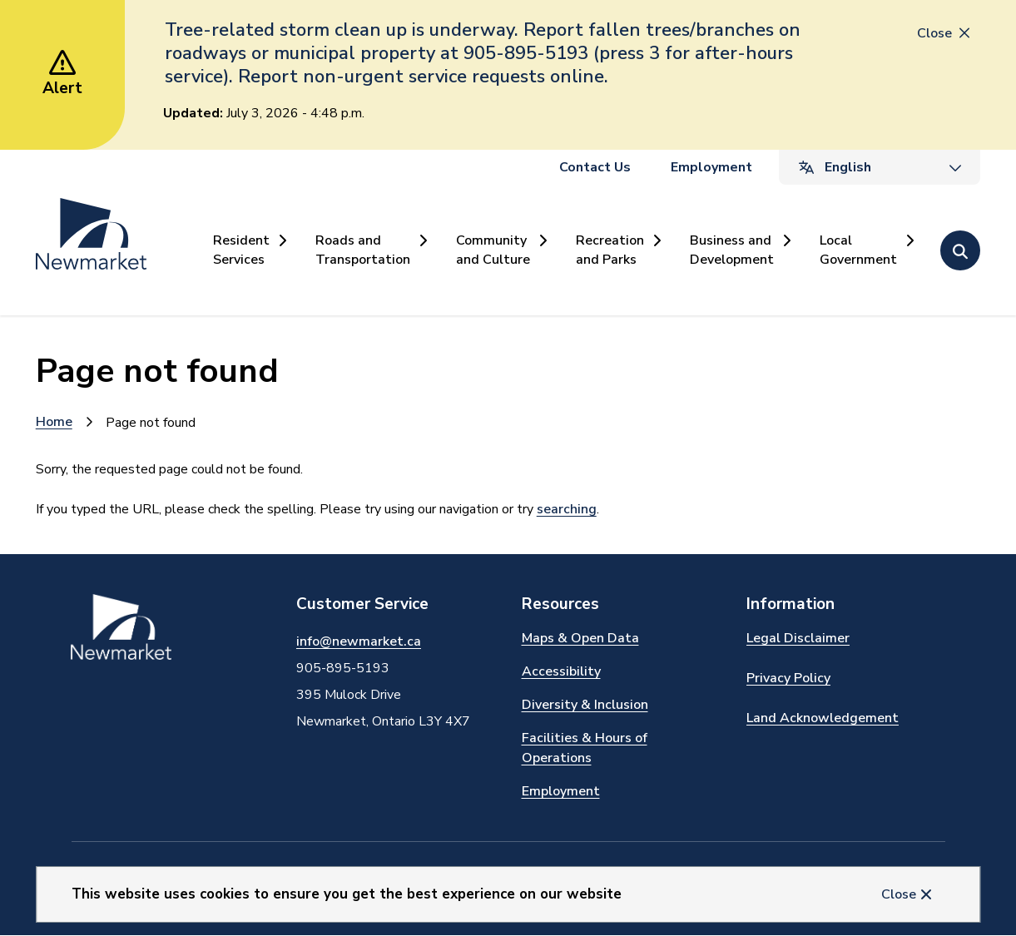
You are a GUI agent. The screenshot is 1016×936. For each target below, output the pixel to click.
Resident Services (241, 249)
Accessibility (561, 671)
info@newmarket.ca (358, 641)
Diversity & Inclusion (585, 705)
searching (567, 509)
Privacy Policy (788, 678)
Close (898, 894)
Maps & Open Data (580, 638)
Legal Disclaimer (798, 638)
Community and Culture (493, 249)
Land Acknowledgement (822, 718)
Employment (711, 167)
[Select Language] (879, 167)
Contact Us (595, 167)
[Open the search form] (960, 250)
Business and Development (732, 249)
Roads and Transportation (362, 249)
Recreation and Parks (610, 249)
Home (54, 422)
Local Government (858, 249)
